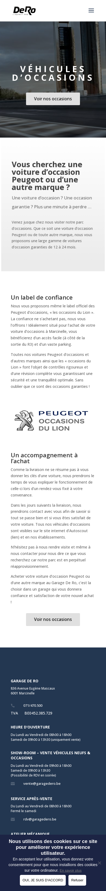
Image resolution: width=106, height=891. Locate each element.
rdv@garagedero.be (39, 819)
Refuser (77, 880)
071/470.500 (32, 705)
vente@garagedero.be (42, 783)
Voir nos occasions (53, 99)
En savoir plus (71, 870)
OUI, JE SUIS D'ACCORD (43, 880)
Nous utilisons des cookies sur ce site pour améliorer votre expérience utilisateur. (53, 847)
